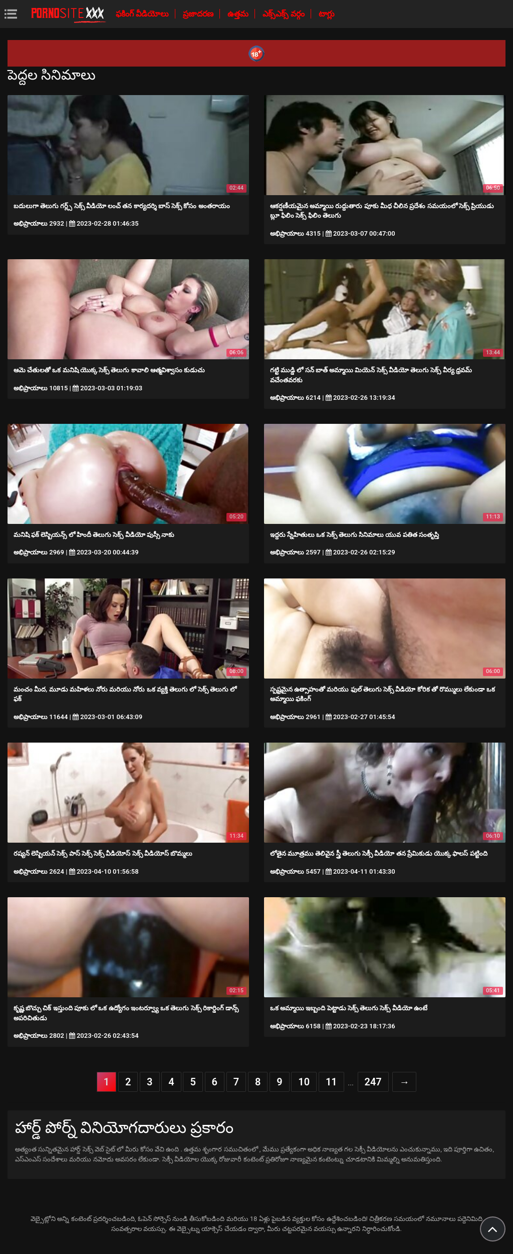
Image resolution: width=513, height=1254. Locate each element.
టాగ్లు (327, 14)
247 (373, 1082)
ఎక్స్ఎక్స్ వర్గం (285, 14)
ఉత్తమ (238, 14)
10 (304, 1082)
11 (331, 1082)
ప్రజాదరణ (199, 14)
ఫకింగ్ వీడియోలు (143, 14)
